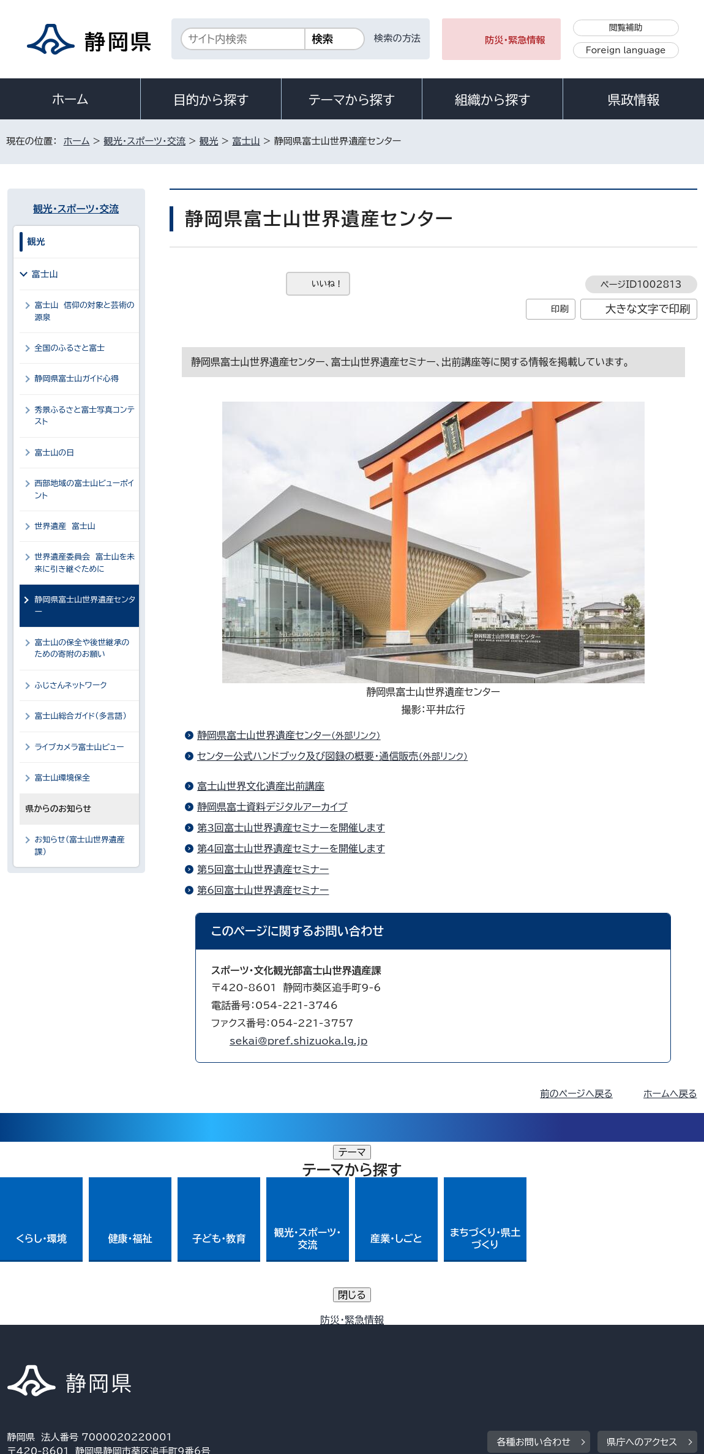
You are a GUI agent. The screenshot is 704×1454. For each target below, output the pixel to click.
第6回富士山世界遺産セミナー (263, 890)
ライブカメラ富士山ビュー (79, 747)
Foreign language (626, 50)
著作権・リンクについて (64, 1335)
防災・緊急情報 (515, 40)
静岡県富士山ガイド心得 (77, 379)
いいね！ (327, 284)
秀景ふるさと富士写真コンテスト (85, 415)
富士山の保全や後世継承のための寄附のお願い (82, 648)
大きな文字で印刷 (648, 309)
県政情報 (633, 100)
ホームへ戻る (670, 1093)
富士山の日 (55, 453)
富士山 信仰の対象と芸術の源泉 (85, 311)
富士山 (246, 141)
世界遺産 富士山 (65, 526)
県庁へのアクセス (642, 1259)
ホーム (70, 99)
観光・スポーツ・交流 (144, 141)
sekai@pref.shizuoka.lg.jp (298, 1041)
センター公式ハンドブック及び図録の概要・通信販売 (337, 756)
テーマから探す (352, 100)
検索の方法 (397, 38)
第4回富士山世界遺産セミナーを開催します (291, 848)
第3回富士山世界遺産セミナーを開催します (291, 828)
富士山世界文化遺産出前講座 (260, 786)
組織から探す (493, 100)
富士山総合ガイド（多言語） (81, 716)
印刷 (560, 308)
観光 (209, 141)
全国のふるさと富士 (70, 348)
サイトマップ (42, 1349)
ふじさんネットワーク (76, 685)
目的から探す (211, 100)
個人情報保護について (201, 1335)
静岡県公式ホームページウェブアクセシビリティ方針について (414, 1335)
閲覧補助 (626, 27)
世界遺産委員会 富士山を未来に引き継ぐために (85, 562)
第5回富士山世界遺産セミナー (263, 869)
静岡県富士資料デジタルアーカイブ (272, 807)
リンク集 (599, 1335)
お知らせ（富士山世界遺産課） (80, 845)
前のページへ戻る (576, 1093)
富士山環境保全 (63, 778)
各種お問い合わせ (533, 1259)
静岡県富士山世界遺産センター (294, 735)
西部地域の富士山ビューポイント (85, 489)
